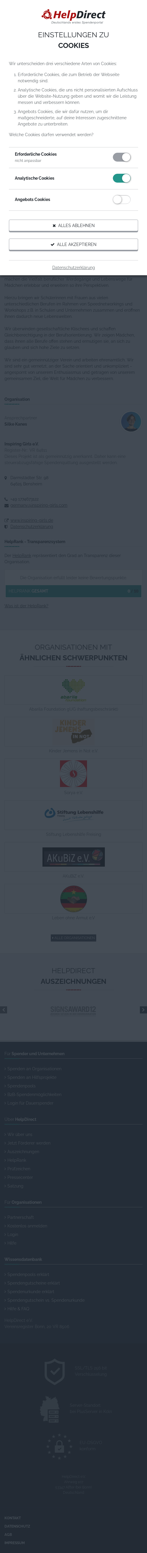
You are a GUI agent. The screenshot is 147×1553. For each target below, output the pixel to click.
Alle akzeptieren (73, 244)
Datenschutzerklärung (73, 267)
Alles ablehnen (74, 225)
